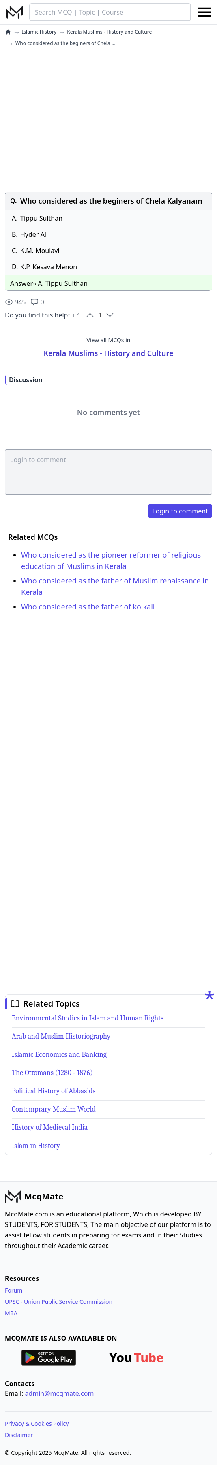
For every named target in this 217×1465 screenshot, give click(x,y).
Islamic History (39, 32)
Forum (13, 1290)
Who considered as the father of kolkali (88, 606)
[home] (8, 32)
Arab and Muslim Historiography (61, 1036)
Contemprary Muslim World (54, 1109)
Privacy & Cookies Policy (37, 1423)
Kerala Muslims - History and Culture (109, 32)
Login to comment (180, 511)
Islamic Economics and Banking (59, 1054)
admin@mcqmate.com (59, 1393)
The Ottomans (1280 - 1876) (52, 1073)
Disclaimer (19, 1435)
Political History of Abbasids (54, 1091)
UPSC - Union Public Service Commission (58, 1301)
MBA (11, 1313)
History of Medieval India (50, 1127)
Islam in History (36, 1145)
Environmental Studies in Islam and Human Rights (87, 1018)
